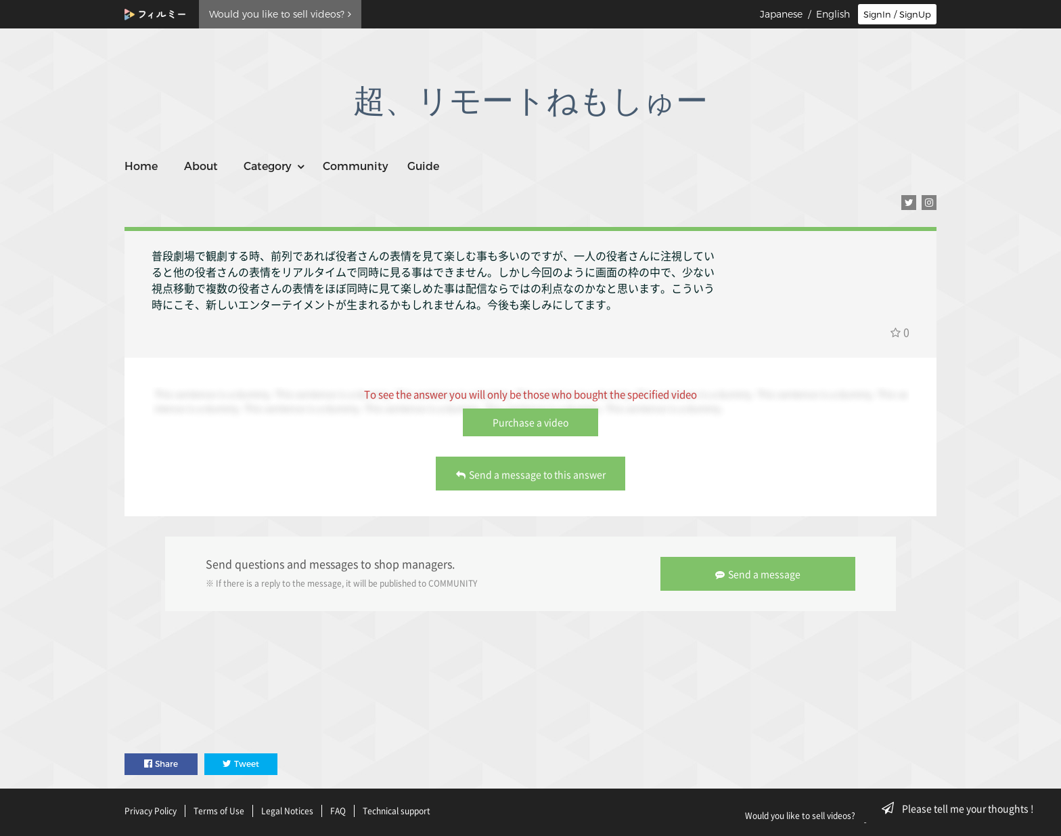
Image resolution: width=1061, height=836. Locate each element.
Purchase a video (530, 422)
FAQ (338, 811)
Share (161, 764)
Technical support (396, 811)
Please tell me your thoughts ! (962, 808)
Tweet (241, 764)
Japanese (781, 14)
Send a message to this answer (531, 474)
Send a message (757, 574)
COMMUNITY (452, 583)
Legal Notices (287, 811)
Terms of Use (219, 811)
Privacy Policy (151, 811)
